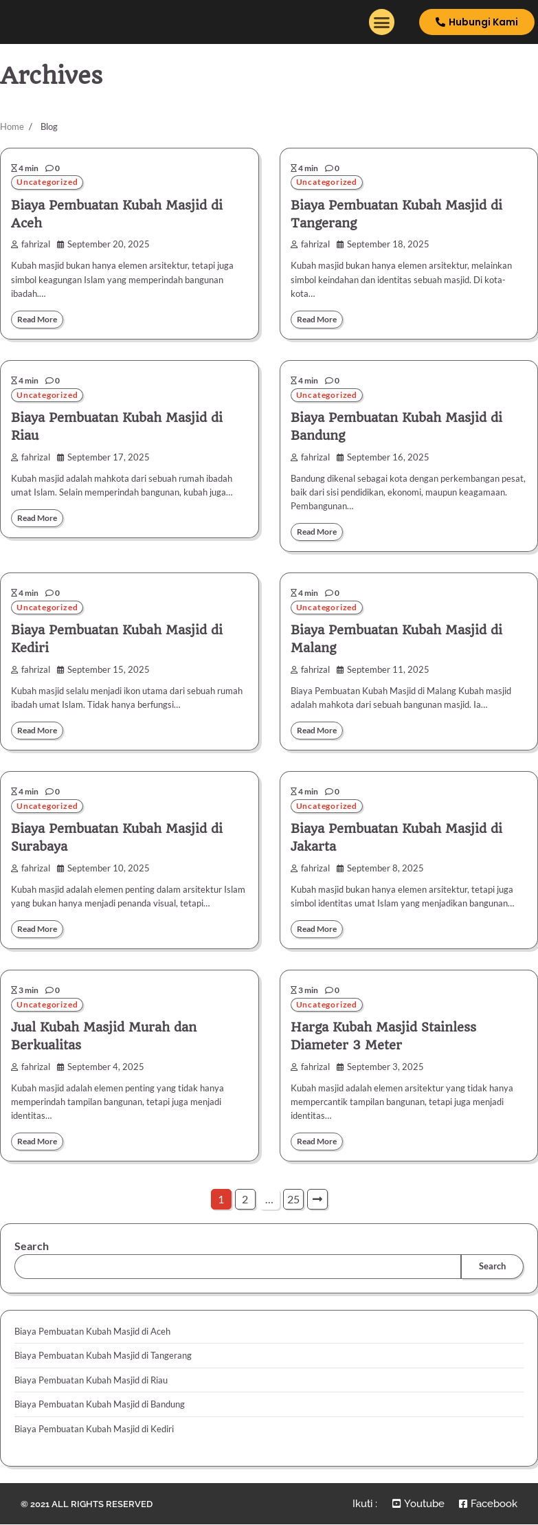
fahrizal (30, 245)
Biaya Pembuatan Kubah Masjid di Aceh (92, 1333)
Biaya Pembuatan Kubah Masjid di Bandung (99, 1406)
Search (31, 1248)
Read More (39, 319)
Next (317, 1202)
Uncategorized (48, 182)
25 (293, 1201)
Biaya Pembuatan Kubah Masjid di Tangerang (103, 1358)
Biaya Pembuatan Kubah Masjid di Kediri (94, 1430)
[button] (382, 23)
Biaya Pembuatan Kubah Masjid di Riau (91, 1382)
